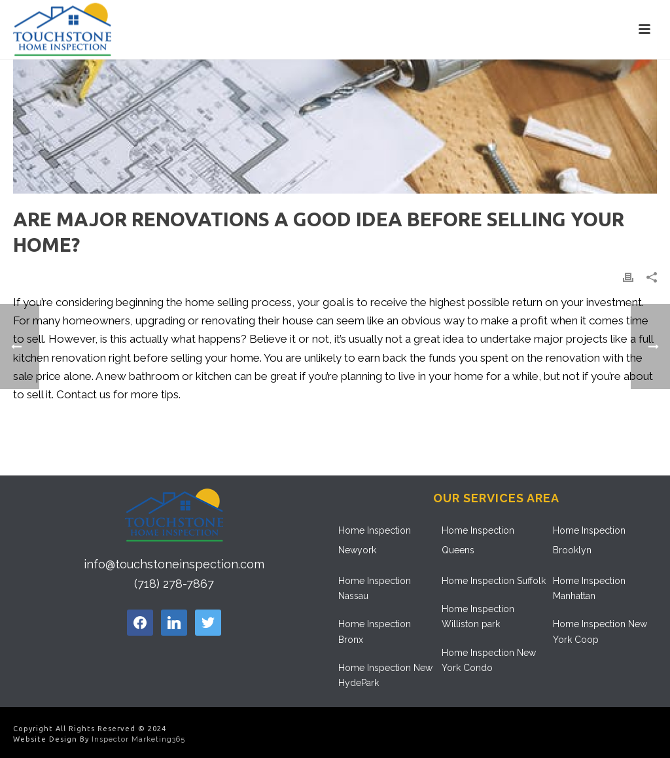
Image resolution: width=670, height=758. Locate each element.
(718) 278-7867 (174, 584)
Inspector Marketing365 (138, 739)
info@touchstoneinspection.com (174, 564)
